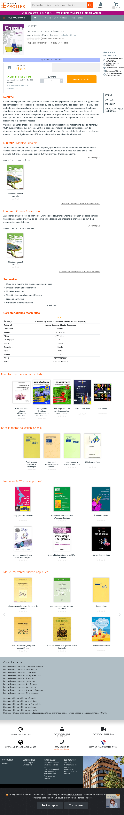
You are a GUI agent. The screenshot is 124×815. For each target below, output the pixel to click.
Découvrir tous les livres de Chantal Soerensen (79, 272)
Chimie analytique (29, 701)
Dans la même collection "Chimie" (22, 428)
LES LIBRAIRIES (29, 760)
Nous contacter (50, 774)
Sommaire (110, 104)
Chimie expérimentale (31, 704)
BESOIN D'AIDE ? (50, 760)
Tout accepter (50, 805)
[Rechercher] (59, 5)
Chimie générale (28, 698)
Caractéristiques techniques (114, 110)
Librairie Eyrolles (29, 763)
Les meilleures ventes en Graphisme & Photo (23, 667)
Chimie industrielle (29, 710)
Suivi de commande (51, 763)
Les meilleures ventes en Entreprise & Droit (22, 675)
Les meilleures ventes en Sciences (18, 678)
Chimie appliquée (28, 707)
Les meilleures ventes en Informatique (20, 669)
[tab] (28, 67)
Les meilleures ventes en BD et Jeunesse (21, 693)
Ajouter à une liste (51, 60)
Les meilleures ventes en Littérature (19, 681)
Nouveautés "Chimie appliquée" (22, 481)
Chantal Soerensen (50, 35)
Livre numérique (50, 772)
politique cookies (74, 795)
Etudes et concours (21, 713)
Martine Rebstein (34, 35)
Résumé (108, 95)
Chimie (60, 329)
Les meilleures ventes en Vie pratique (19, 687)
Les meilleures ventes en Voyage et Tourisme (23, 690)
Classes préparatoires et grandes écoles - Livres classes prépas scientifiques (65, 713)
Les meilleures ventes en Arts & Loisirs (20, 684)
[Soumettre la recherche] (90, 5)
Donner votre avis (56, 38)
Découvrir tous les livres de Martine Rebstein (80, 203)
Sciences (7, 698)
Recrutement (69, 769)
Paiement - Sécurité (51, 769)
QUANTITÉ (52, 77)
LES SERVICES (70, 760)
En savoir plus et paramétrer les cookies (73, 798)
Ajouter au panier (81, 79)
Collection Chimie (68, 35)
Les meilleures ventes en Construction (20, 672)
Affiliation (67, 763)
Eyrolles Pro (27, 765)
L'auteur (109, 100)
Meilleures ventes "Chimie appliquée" (26, 572)
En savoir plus (94, 157)
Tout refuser (76, 805)
